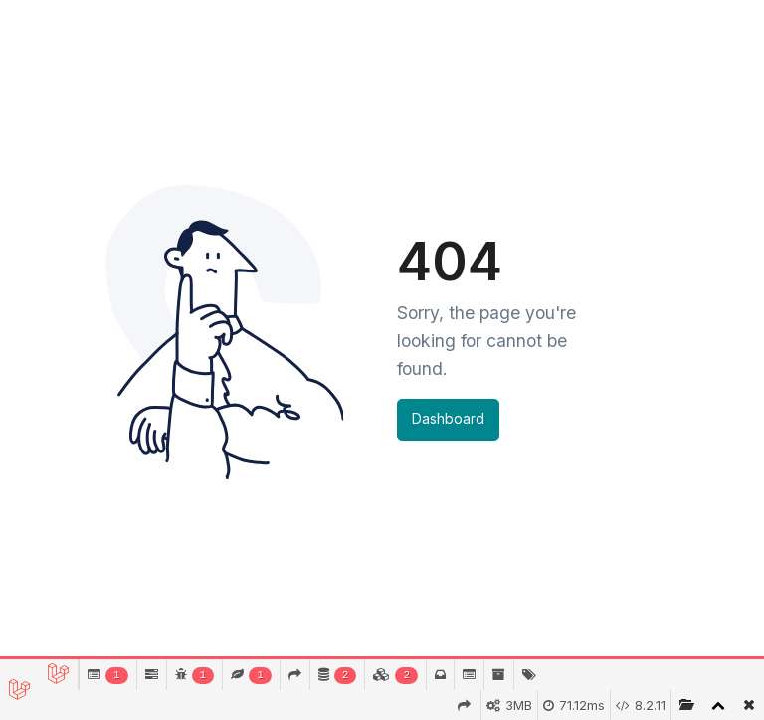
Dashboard (448, 418)
